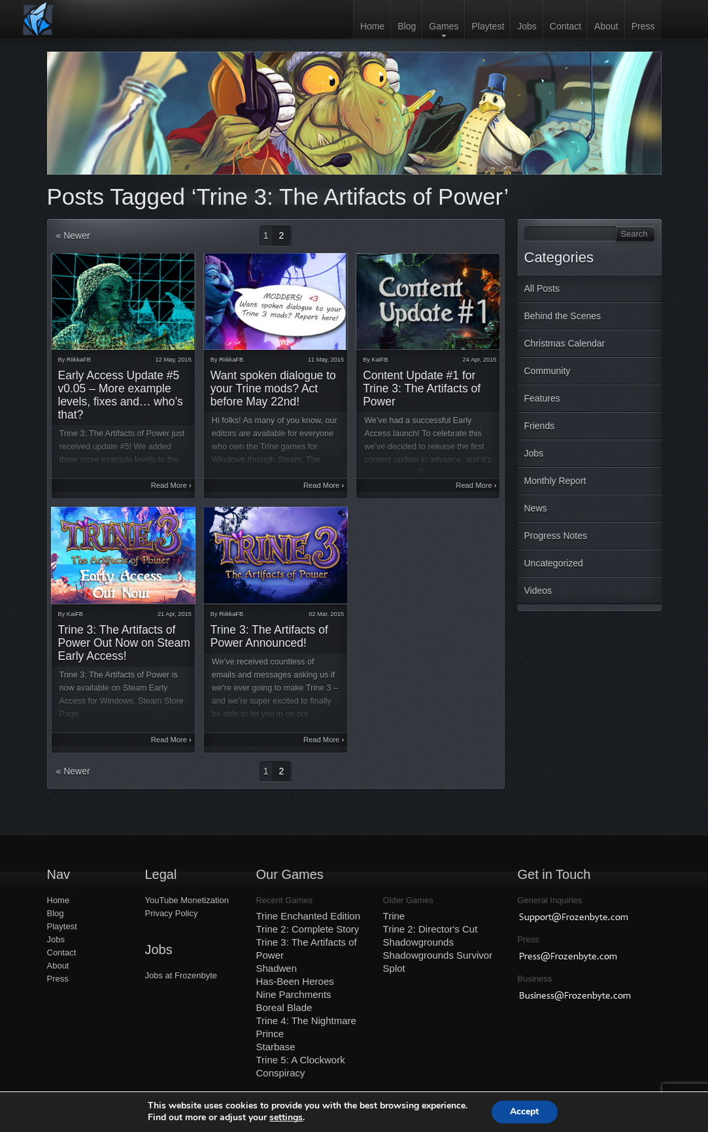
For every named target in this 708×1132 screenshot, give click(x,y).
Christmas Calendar (564, 343)
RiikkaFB (79, 359)
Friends (539, 425)
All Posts (542, 288)
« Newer (73, 235)
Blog (406, 26)
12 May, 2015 (174, 359)
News (535, 508)
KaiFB (380, 359)
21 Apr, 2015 (175, 614)
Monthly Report (555, 480)
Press (643, 26)
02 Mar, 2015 (326, 614)
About (606, 26)
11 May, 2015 (326, 359)
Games (443, 26)
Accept (524, 1111)
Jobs (527, 26)
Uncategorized (553, 563)
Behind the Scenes (562, 316)
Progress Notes (555, 535)
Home (372, 26)
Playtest (487, 26)
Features (542, 398)
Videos (538, 590)
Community (547, 371)
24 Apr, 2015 (480, 359)
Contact (565, 26)
